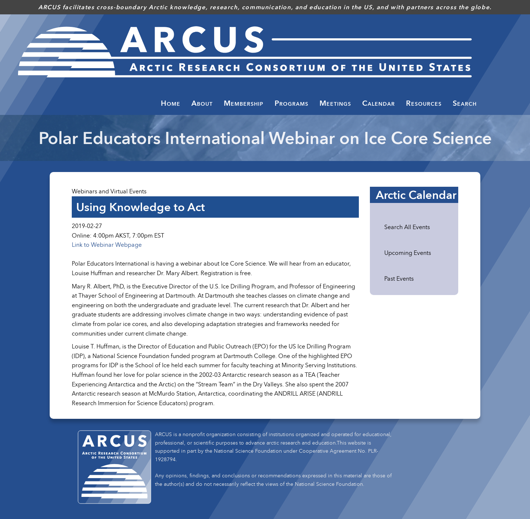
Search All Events (407, 227)
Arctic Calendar (416, 194)
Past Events (399, 278)
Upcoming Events (407, 252)
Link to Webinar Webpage (107, 244)
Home (170, 103)
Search (465, 103)
